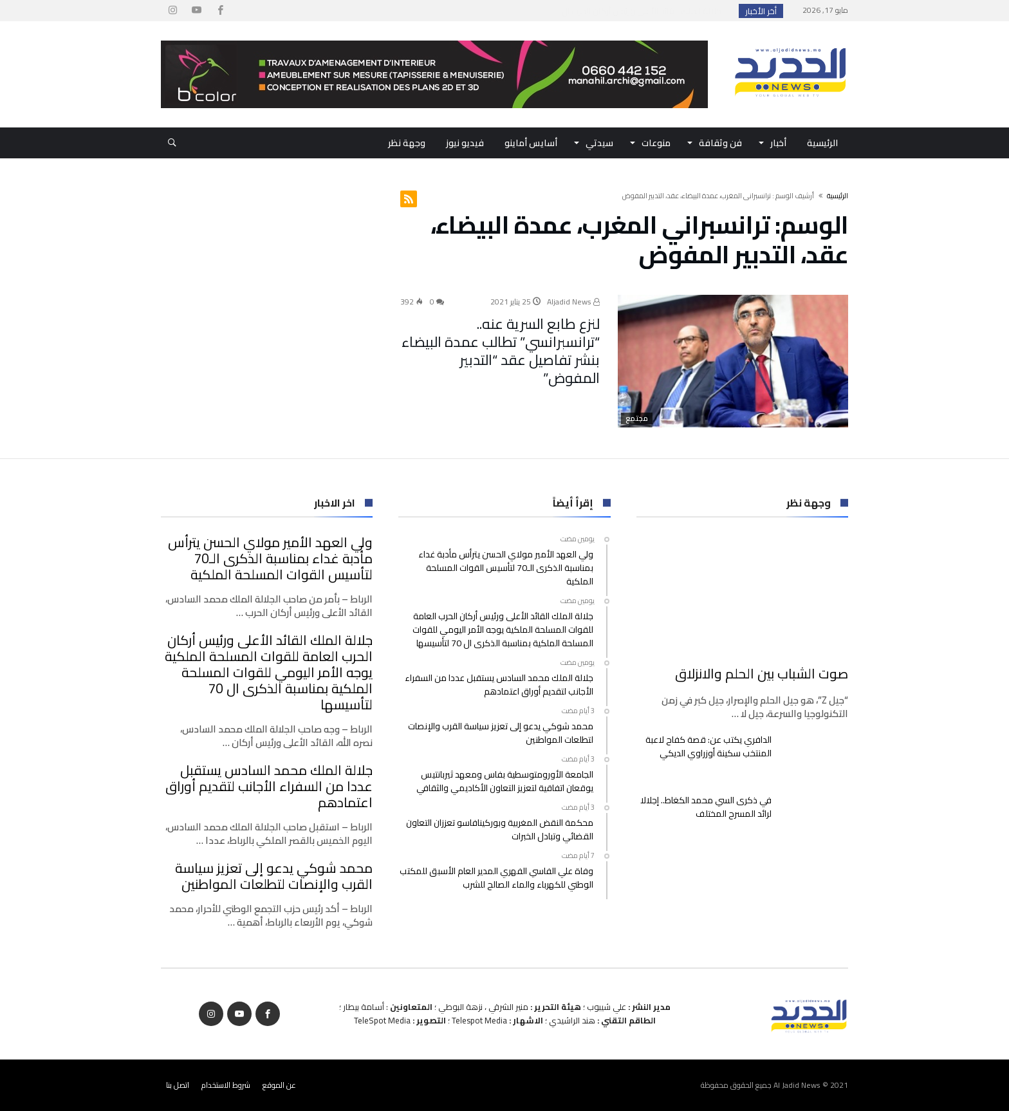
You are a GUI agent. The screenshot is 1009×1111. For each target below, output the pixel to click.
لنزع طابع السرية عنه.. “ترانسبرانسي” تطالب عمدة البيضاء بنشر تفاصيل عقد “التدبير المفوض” (501, 350)
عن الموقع (279, 1085)
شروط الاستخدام (225, 1085)
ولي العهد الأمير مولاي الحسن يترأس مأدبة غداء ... (636, 11)
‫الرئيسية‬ (837, 195)
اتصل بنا (177, 1085)
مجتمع (636, 418)
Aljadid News (573, 301)
